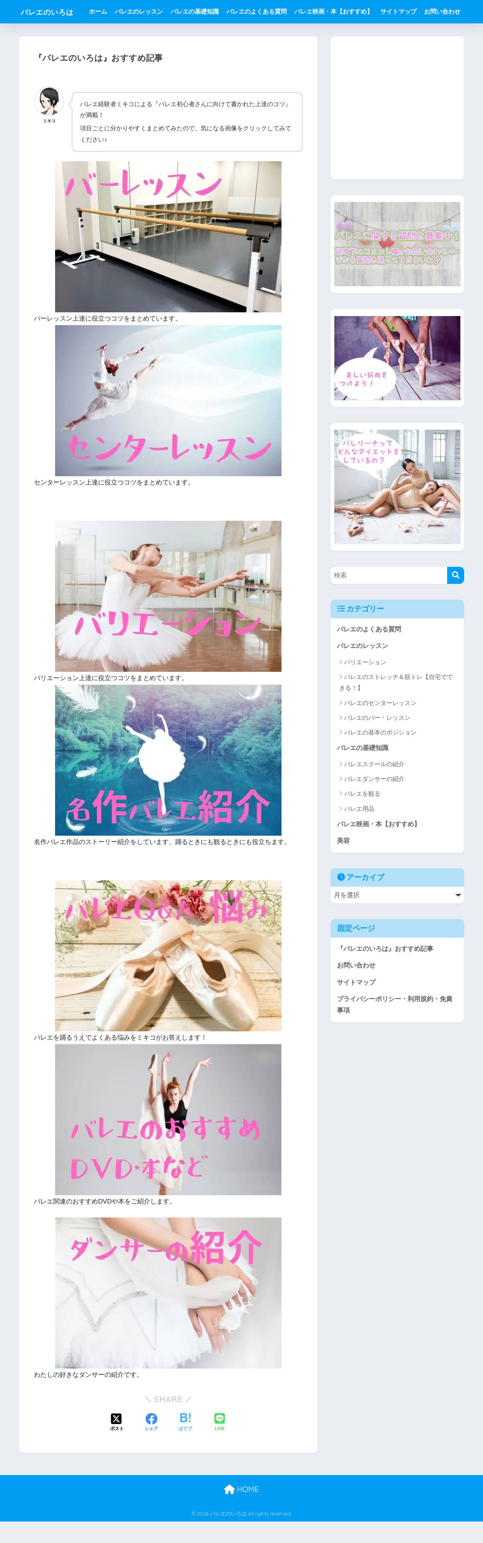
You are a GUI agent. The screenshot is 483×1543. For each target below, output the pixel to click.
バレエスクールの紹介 (374, 788)
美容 (343, 864)
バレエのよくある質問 (259, 11)
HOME (241, 1511)
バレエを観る (362, 817)
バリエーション (365, 685)
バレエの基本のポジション (380, 756)
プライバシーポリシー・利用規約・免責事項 (394, 1029)
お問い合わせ (110, 35)
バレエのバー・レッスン (377, 741)
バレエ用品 (359, 832)
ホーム (101, 11)
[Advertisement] (397, 137)
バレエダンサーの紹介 (374, 802)
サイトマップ (401, 11)
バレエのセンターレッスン (380, 726)
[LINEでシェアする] (219, 1444)
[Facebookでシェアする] (151, 1444)
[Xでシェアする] (117, 1444)
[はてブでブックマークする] (185, 1444)
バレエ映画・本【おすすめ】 (336, 11)
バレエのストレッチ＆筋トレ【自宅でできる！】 (396, 706)
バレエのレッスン (142, 11)
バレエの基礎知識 (198, 11)
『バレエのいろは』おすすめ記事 (385, 972)
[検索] (455, 598)
